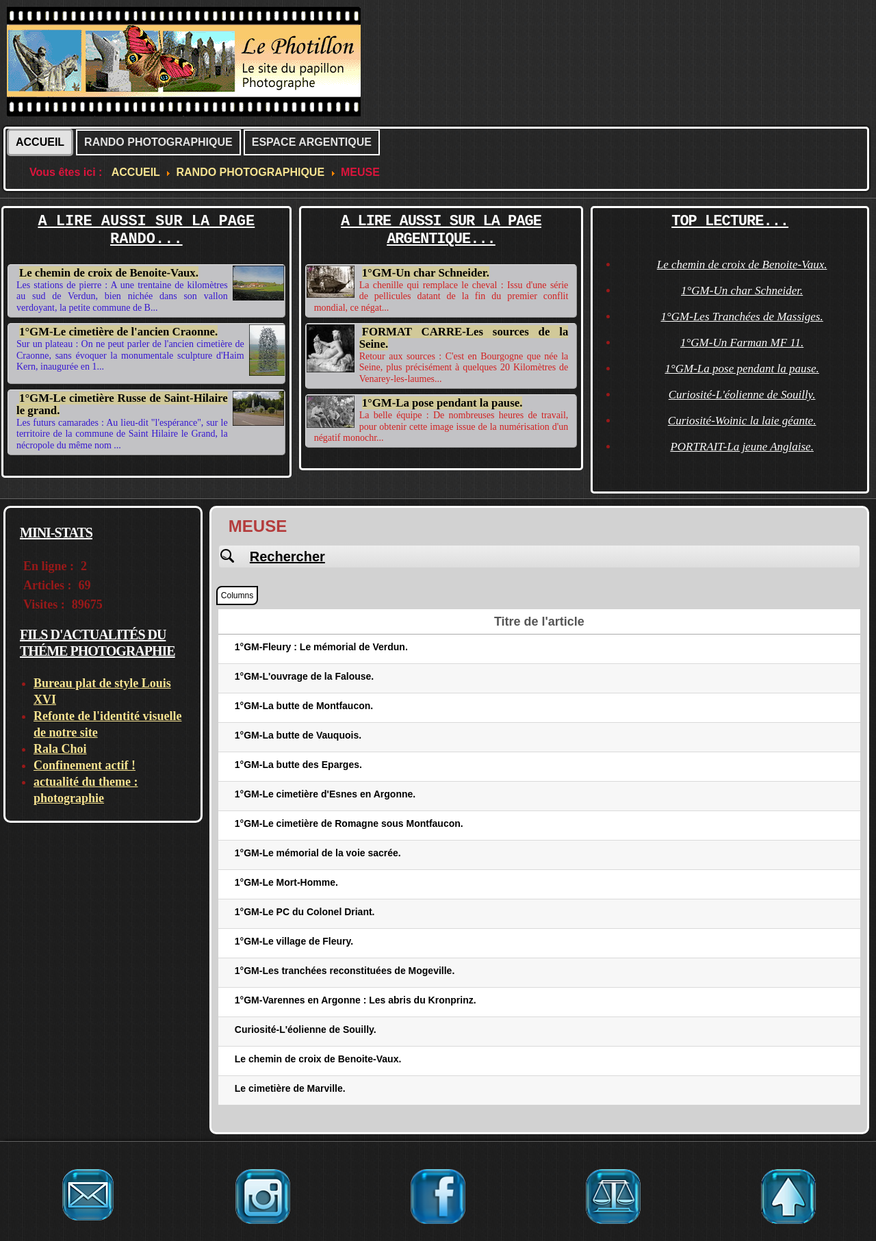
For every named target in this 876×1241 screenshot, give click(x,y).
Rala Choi (60, 749)
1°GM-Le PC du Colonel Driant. (305, 911)
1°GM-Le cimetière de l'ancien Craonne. (118, 331)
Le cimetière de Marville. (290, 1088)
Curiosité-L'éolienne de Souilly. (742, 394)
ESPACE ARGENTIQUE (312, 142)
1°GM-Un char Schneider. (425, 272)
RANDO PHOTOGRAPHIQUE (158, 142)
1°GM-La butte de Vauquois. (298, 735)
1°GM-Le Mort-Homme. (286, 882)
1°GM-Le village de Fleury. (294, 941)
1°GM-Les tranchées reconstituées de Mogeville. (344, 970)
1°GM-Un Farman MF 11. (741, 342)
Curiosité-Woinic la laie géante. (742, 420)
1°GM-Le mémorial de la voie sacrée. (318, 852)
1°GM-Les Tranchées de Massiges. (742, 316)
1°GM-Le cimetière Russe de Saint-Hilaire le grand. (122, 404)
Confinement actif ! (85, 765)
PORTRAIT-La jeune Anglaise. (742, 446)
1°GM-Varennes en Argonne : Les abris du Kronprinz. (355, 1000)
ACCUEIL (40, 142)
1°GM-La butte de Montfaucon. (304, 705)
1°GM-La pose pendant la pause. (442, 402)
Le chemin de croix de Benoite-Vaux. (108, 272)
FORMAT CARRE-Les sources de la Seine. (464, 337)
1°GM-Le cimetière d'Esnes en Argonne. (325, 794)
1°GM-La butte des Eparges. (298, 764)
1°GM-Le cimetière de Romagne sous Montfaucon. (349, 823)
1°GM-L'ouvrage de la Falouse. (304, 676)
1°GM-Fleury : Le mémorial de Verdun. (321, 646)
